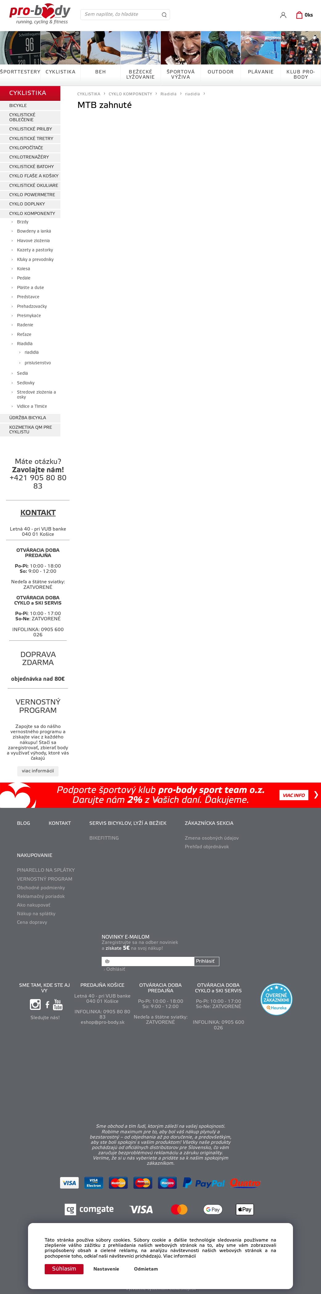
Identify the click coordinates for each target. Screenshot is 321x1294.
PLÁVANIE (261, 72)
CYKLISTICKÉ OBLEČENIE (22, 117)
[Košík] (303, 15)
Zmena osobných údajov (212, 838)
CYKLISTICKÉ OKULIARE (33, 186)
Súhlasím (64, 1269)
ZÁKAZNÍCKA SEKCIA (209, 823)
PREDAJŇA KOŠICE (102, 985)
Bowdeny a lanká (34, 231)
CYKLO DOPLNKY (27, 204)
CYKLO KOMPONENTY (32, 214)
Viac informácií (179, 1256)
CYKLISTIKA (60, 72)
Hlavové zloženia (33, 241)
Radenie (25, 325)
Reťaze (24, 335)
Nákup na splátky (36, 914)
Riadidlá (25, 344)
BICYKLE (18, 106)
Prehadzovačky (32, 307)
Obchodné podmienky (41, 888)
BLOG (23, 823)
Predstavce (28, 297)
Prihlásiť (205, 961)
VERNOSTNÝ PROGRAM (44, 879)
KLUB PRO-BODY (300, 75)
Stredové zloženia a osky (36, 395)
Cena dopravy (32, 922)
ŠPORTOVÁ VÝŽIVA (181, 75)
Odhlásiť (115, 969)
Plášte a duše (30, 288)
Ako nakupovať (33, 905)
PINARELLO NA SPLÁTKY (46, 870)
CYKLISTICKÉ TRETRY (31, 139)
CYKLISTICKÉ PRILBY (30, 129)
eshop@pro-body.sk (102, 1022)
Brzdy (22, 222)
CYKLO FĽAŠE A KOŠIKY (34, 176)
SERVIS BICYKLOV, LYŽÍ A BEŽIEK (127, 823)
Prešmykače (29, 316)
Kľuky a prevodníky (35, 260)
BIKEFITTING (104, 838)
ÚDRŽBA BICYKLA (27, 418)
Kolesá (23, 269)
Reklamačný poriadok (41, 897)
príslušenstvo (38, 363)
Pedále (23, 278)
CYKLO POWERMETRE (32, 195)
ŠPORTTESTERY (20, 72)
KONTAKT (60, 823)
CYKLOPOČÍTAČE (26, 148)
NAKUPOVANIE (34, 856)
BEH (100, 72)
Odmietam (146, 1269)
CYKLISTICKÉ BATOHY (31, 167)
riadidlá (32, 353)
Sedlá (22, 374)
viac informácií (38, 771)
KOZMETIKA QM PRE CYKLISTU (30, 430)
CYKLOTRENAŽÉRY (29, 157)
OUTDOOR (221, 72)
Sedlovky (26, 383)
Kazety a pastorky (35, 250)
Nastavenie (106, 1269)
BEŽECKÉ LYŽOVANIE (140, 75)
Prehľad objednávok (207, 847)
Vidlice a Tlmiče (32, 407)
